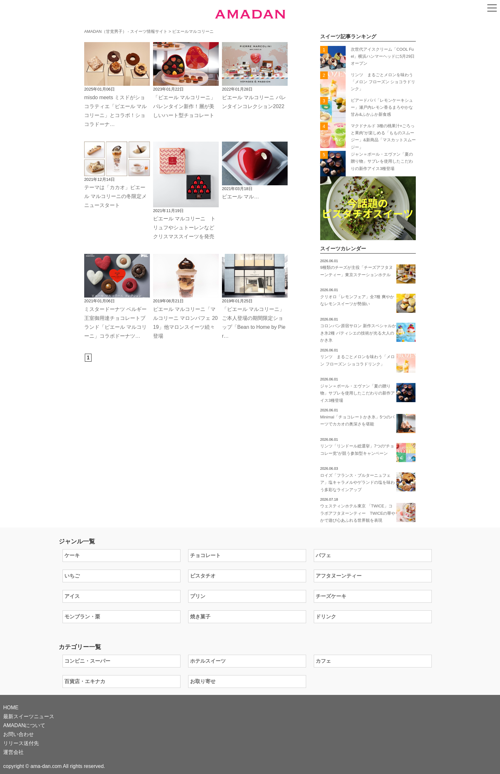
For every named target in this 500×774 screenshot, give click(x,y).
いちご (72, 576)
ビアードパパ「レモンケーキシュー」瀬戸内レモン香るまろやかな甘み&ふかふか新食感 (382, 107)
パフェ (323, 555)
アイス (72, 596)
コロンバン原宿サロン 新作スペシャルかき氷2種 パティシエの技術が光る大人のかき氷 (358, 333)
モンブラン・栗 (82, 616)
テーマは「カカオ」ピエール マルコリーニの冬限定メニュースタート (115, 196)
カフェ (323, 661)
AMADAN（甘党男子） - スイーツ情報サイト (125, 31)
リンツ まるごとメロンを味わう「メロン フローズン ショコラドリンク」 (383, 82)
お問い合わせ (18, 734)
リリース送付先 (21, 743)
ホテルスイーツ (208, 661)
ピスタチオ (203, 576)
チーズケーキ (331, 596)
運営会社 (13, 752)
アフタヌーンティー (339, 576)
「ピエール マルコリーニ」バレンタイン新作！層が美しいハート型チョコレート (184, 106)
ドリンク (326, 616)
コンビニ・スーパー (87, 661)
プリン (197, 596)
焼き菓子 (200, 616)
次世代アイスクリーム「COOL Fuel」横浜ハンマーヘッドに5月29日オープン (383, 56)
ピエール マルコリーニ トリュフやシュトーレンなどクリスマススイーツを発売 (184, 227)
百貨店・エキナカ (84, 681)
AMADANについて (24, 725)
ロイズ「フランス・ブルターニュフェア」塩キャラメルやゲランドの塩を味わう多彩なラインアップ (357, 482)
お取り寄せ (203, 681)
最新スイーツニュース (28, 716)
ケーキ (72, 555)
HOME (10, 707)
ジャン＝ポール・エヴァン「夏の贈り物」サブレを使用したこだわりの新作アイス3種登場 (382, 161)
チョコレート (205, 555)
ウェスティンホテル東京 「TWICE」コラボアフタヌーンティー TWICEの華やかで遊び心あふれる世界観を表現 (357, 513)
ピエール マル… (240, 196)
